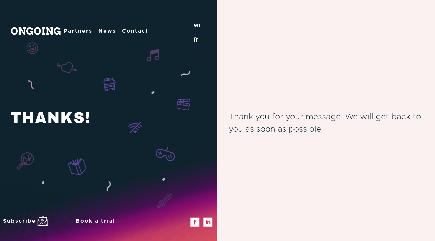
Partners (78, 31)
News (107, 31)
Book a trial (95, 221)
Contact (135, 31)
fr (196, 39)
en (197, 25)
